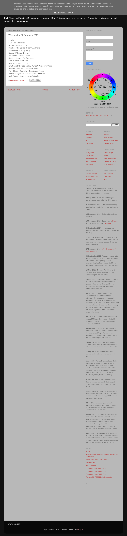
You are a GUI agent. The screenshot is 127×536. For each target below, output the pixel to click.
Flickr (106, 179)
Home (45, 89)
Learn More (60, 13)
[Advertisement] (102, 503)
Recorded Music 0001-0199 (96, 468)
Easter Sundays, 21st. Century (97, 459)
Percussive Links (92, 158)
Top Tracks (90, 155)
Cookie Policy (109, 143)
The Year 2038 (109, 164)
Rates (106, 155)
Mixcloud (89, 137)
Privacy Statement (111, 140)
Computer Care (110, 161)
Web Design (108, 153)
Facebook (89, 143)
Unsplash (107, 176)
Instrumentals (91, 161)
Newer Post (14, 89)
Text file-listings (91, 174)
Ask (87, 116)
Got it (71, 13)
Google (103, 116)
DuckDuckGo (94, 116)
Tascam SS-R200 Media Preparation (99, 477)
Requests (89, 164)
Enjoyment (90, 153)
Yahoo (109, 116)
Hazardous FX (91, 179)
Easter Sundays (92, 176)
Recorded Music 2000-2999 (96, 471)
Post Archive (108, 137)
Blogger (80, 530)
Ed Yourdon (108, 174)
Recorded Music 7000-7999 (96, 474)
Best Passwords (110, 158)
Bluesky (89, 134)
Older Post (74, 89)
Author (106, 134)
